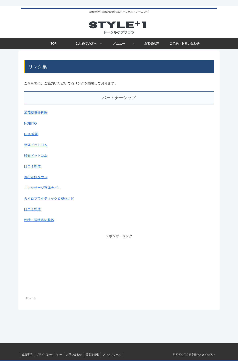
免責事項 (27, 354)
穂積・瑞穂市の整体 (39, 220)
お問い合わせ (74, 354)
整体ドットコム (35, 145)
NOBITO (30, 123)
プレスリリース (112, 354)
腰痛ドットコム (35, 155)
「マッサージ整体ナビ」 (42, 188)
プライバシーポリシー (49, 354)
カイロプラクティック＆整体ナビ (49, 198)
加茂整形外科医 (35, 112)
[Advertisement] (119, 265)
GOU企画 (31, 134)
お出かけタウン (35, 177)
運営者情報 (92, 354)
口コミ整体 (32, 166)
